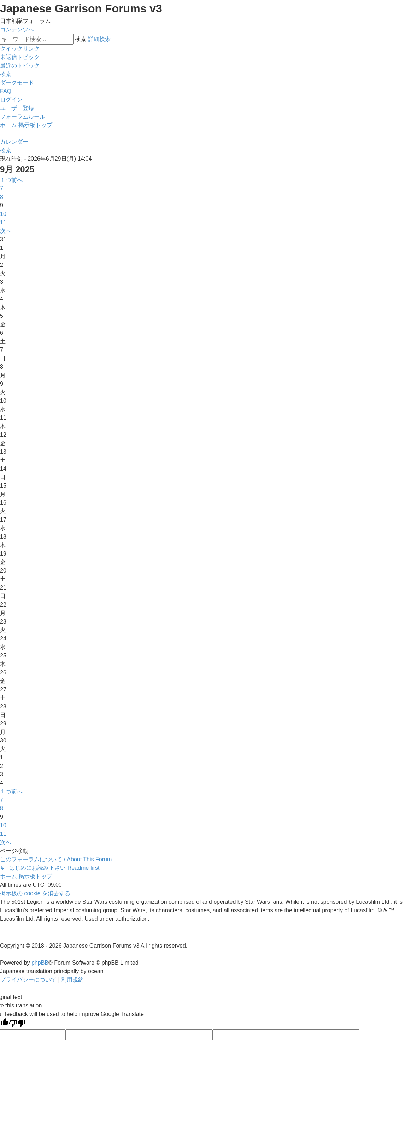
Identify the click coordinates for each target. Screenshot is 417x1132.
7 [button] (1, 188)
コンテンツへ (17, 30)
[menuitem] (20, 57)
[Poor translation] (17, 1023)
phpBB (39, 963)
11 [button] (3, 222)
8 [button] (1, 197)
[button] (11, 180)
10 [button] (3, 214)
